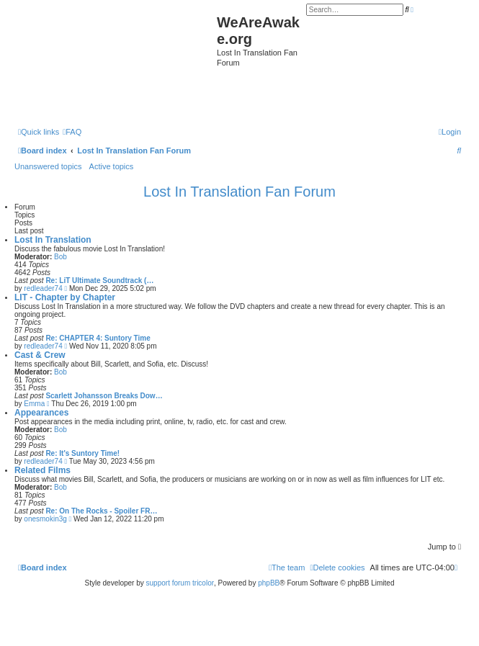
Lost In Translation (52, 240)
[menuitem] (72, 131)
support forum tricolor (180, 583)
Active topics (111, 166)
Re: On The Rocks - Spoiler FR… (101, 511)
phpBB (268, 583)
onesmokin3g (45, 519)
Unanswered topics (48, 166)
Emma (34, 404)
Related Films (42, 470)
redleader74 (43, 288)
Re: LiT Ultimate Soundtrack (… (99, 280)
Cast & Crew (40, 355)
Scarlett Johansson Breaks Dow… (103, 396)
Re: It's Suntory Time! (82, 453)
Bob (60, 257)
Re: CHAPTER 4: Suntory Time (97, 338)
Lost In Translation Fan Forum (239, 191)
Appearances (41, 413)
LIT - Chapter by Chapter (64, 297)
